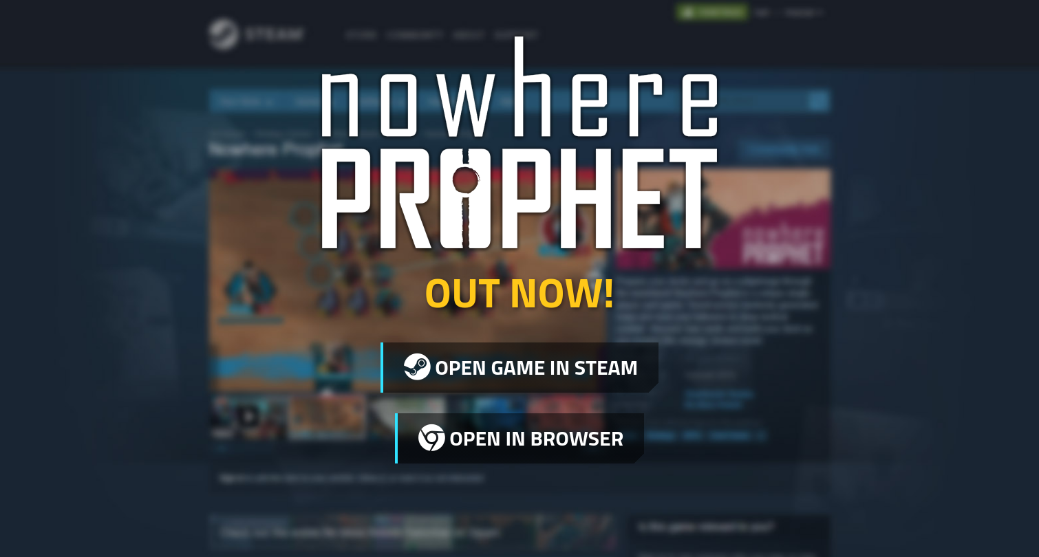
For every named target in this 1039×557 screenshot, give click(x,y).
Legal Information (785, 522)
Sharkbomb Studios (279, 525)
